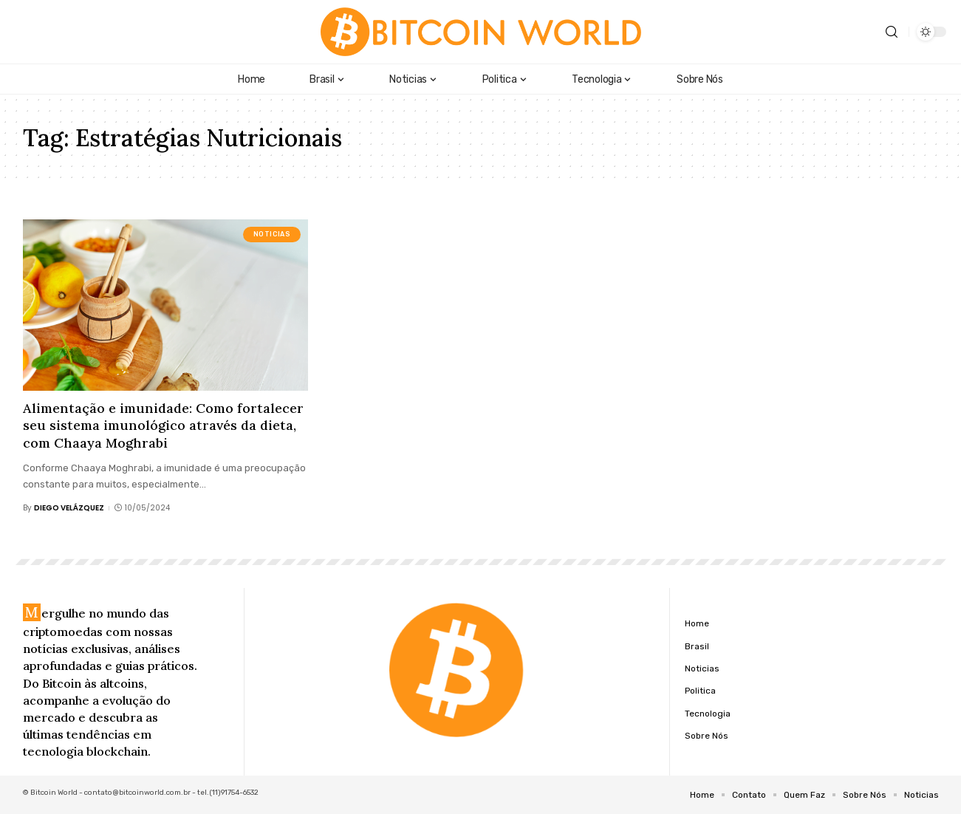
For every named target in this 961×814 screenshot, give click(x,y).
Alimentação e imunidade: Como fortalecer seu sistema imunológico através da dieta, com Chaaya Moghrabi (163, 425)
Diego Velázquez (69, 507)
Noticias (272, 234)
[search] (891, 32)
